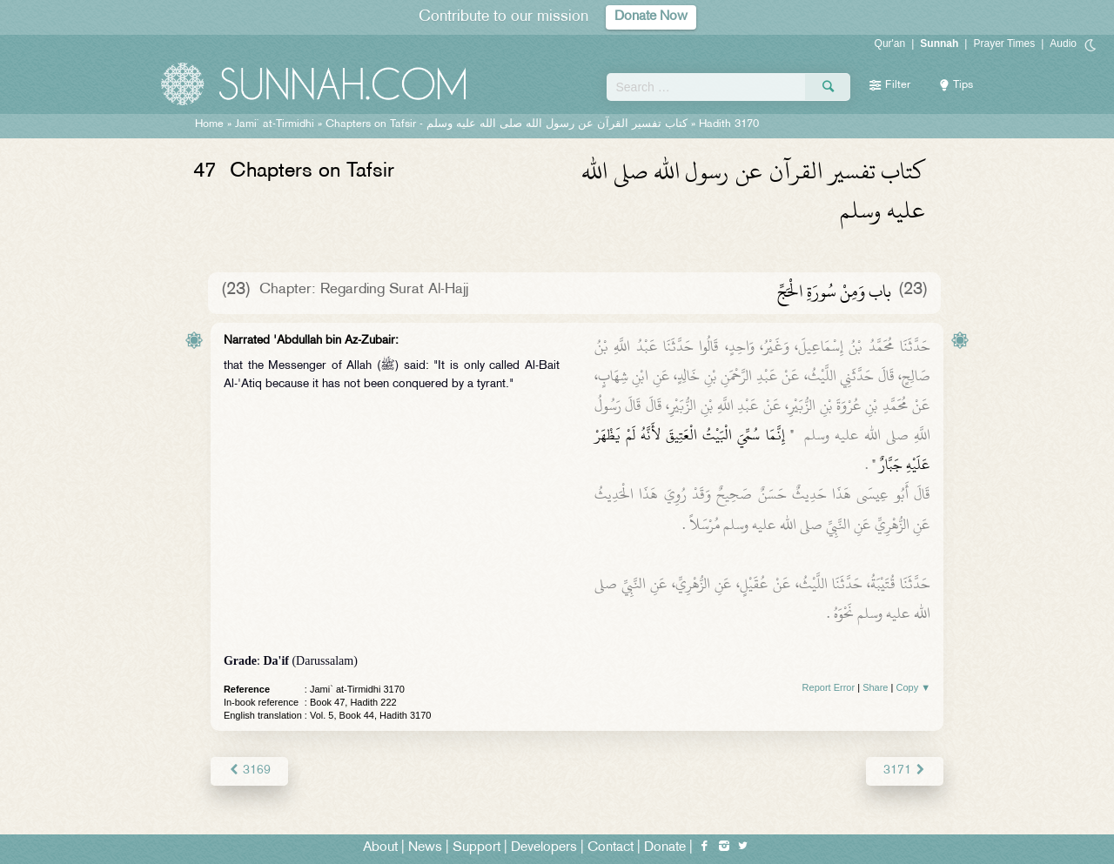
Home (209, 124)
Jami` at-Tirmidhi (274, 124)
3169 (249, 770)
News (425, 847)
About (380, 847)
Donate (665, 847)
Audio (1063, 43)
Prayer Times (1004, 43)
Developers (544, 847)
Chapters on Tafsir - (506, 124)
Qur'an (890, 43)
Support (476, 847)
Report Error (829, 687)
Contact (610, 847)
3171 (904, 770)
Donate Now (651, 16)
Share (875, 687)
